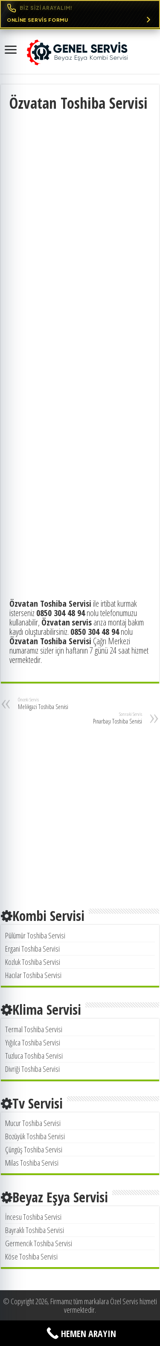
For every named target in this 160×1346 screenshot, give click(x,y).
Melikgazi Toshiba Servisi (61, 703)
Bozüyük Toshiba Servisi (35, 1136)
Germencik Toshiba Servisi (38, 1243)
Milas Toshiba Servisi (31, 1163)
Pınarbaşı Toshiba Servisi (98, 718)
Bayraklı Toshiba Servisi (34, 1230)
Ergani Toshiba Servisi (32, 949)
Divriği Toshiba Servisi (32, 1069)
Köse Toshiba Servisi (31, 1256)
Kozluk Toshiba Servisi (32, 962)
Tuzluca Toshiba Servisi (34, 1056)
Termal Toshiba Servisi (33, 1029)
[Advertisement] (80, 197)
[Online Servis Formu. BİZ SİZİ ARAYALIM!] (80, 14)
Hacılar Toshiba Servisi (33, 975)
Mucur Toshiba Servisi (33, 1123)
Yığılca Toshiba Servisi (32, 1042)
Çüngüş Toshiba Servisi (33, 1149)
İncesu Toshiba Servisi (33, 1217)
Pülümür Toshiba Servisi (35, 935)
